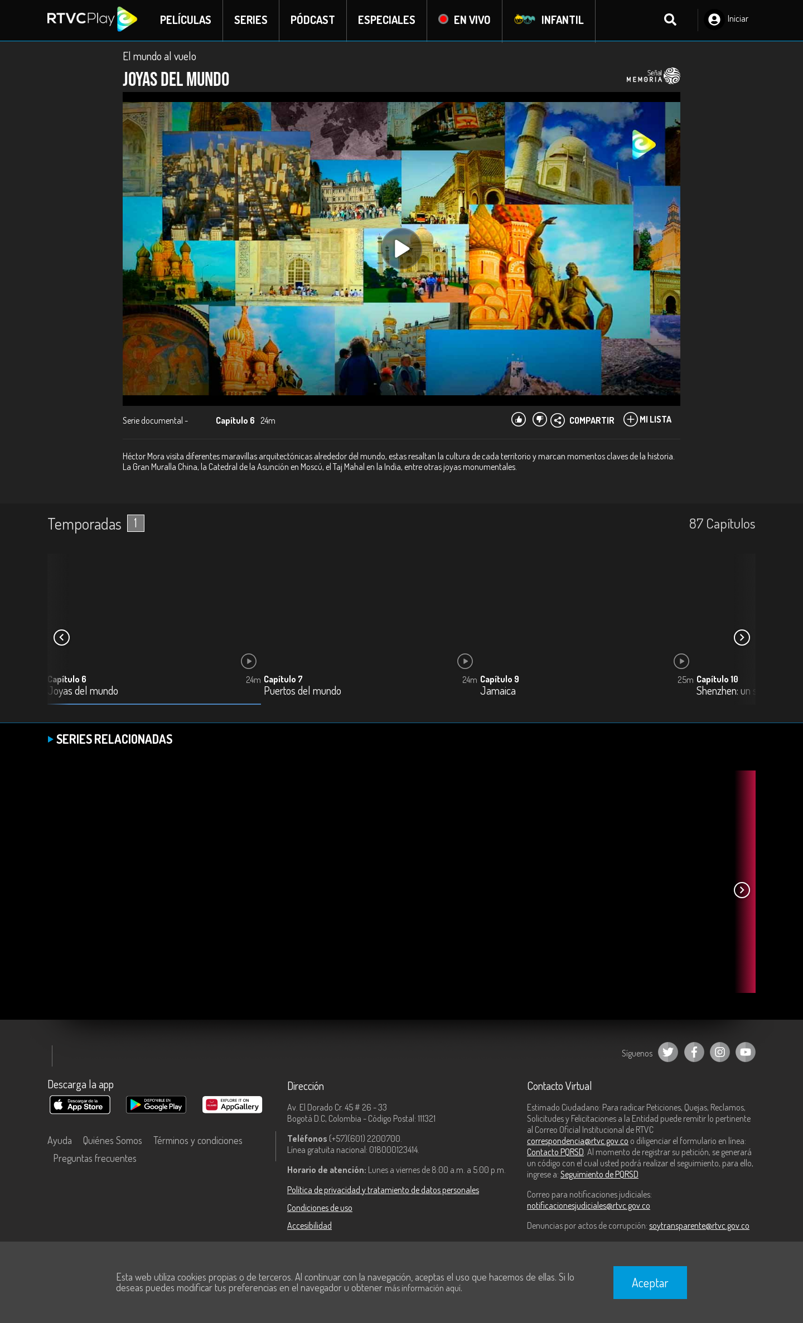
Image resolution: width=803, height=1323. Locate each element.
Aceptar (650, 1282)
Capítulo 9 (499, 680)
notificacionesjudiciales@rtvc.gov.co (588, 1205)
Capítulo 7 (283, 680)
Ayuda (59, 1141)
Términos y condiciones (198, 1141)
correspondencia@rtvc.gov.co (577, 1141)
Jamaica (498, 692)
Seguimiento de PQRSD (599, 1174)
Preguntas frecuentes (95, 1158)
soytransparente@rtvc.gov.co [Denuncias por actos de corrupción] (699, 1226)
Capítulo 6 (66, 680)
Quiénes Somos (112, 1141)
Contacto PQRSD (555, 1152)
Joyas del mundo (82, 692)
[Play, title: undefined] (401, 250)
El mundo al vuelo (159, 57)
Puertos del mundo (302, 692)
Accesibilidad (309, 1226)
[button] (741, 638)
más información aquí (423, 1287)
